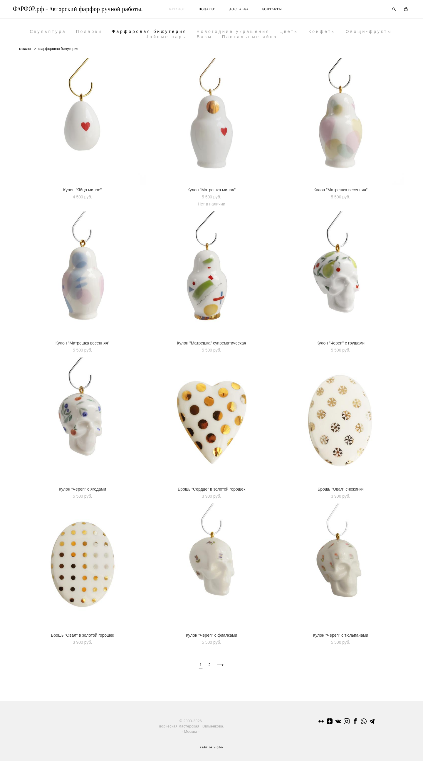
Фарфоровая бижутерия (149, 34)
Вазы (204, 39)
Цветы (289, 34)
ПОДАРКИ (213, 11)
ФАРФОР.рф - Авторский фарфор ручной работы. (84, 10)
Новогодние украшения (233, 34)
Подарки (89, 34)
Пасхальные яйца (250, 39)
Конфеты (322, 34)
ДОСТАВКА (245, 11)
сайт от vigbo (211, 747)
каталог (25, 51)
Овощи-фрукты (368, 34)
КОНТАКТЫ (278, 11)
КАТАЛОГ (183, 11)
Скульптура (48, 34)
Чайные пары (166, 39)
